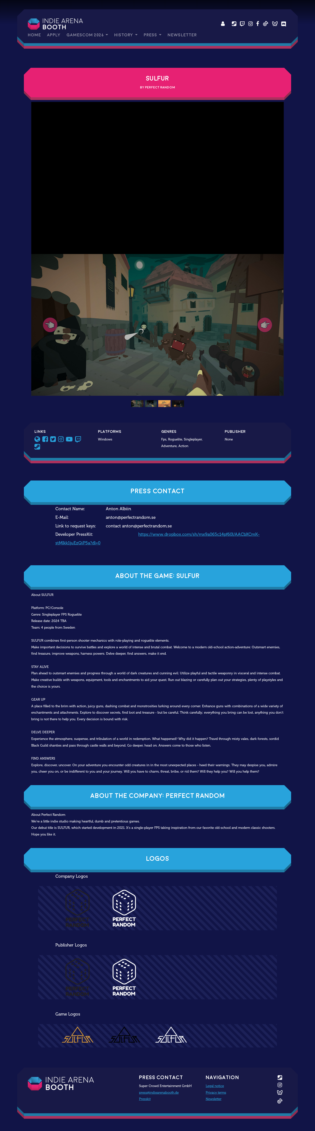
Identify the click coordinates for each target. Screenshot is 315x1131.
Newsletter (182, 35)
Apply (53, 35)
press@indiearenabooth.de (159, 1092)
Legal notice (215, 1086)
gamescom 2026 (85, 35)
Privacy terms (216, 1092)
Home (34, 35)
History (124, 35)
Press (151, 35)
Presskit (145, 1099)
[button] (50, 325)
